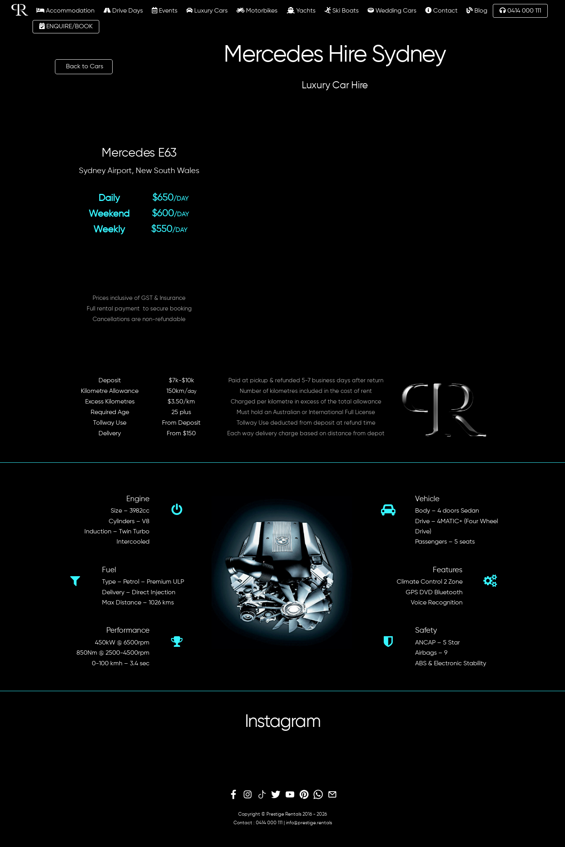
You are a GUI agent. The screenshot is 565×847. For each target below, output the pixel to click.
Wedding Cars (392, 10)
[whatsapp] (318, 795)
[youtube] (290, 795)
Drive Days (123, 10)
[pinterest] (304, 795)
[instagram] (247, 795)
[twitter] (276, 795)
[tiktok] (261, 795)
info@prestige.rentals (309, 823)
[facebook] (233, 795)
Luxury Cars (207, 10)
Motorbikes (257, 10)
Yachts (301, 10)
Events (164, 10)
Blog (477, 10)
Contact (441, 10)
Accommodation (65, 10)
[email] (332, 795)
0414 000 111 (520, 10)
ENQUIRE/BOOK (66, 26)
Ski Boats (341, 10)
